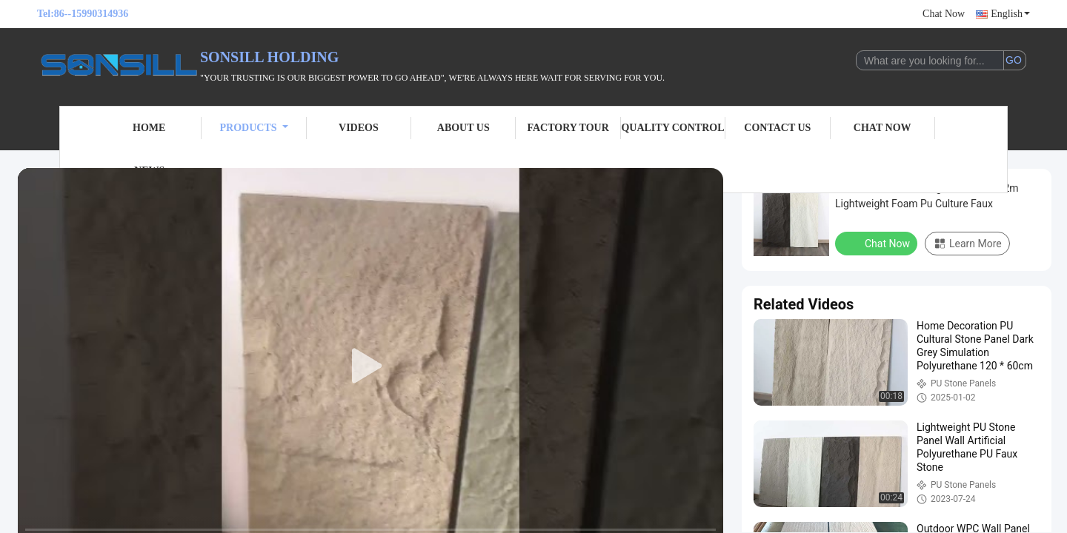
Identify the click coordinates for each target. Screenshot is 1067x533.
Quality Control (672, 127)
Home (149, 127)
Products (254, 127)
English (1010, 13)
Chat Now (944, 13)
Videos (359, 127)
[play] (370, 366)
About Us (463, 127)
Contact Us (777, 127)
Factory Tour (567, 127)
